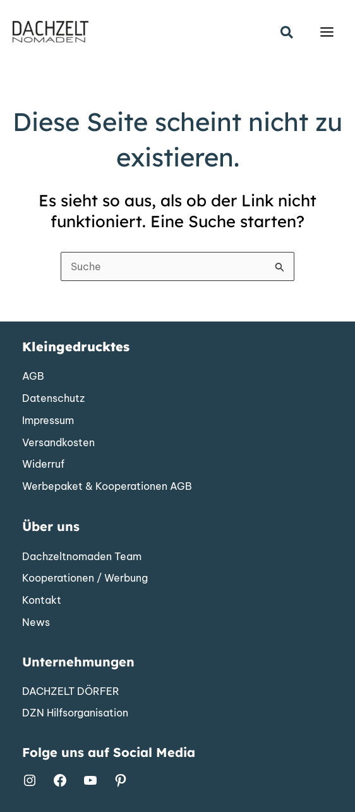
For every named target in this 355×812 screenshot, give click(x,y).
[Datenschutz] (53, 398)
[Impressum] (48, 420)
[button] (287, 33)
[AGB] (33, 376)
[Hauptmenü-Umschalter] (326, 31)
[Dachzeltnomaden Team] (81, 556)
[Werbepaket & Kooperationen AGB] (107, 486)
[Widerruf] (43, 464)
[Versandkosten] (58, 443)
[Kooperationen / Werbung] (85, 578)
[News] (36, 622)
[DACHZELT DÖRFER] (70, 691)
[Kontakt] (41, 600)
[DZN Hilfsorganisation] (75, 713)
